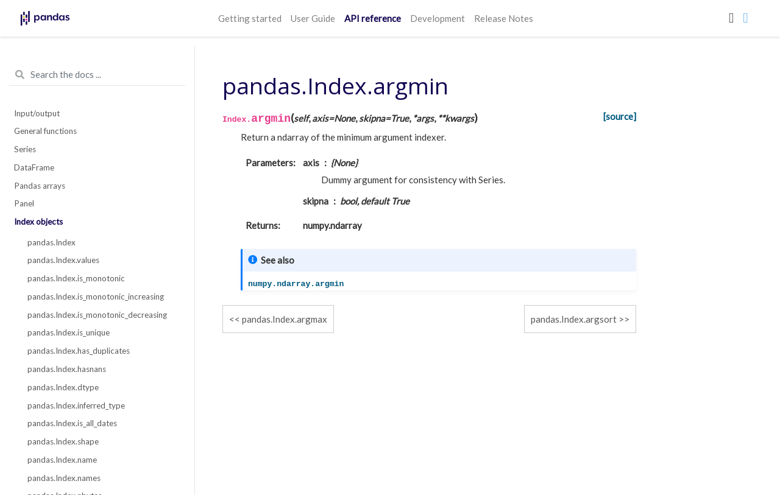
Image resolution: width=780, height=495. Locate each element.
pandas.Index (51, 242)
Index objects (38, 221)
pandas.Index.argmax (284, 319)
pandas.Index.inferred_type (76, 405)
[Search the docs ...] (97, 75)
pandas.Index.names (64, 478)
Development (437, 18)
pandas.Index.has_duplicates (78, 351)
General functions (45, 131)
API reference (372, 18)
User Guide (313, 18)
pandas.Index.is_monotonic (76, 278)
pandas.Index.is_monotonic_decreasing (97, 315)
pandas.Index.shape (63, 441)
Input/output (37, 113)
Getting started (250, 18)
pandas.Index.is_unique (68, 332)
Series (25, 149)
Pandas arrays (39, 186)
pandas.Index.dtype (63, 387)
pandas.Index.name (62, 460)
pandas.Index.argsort (574, 319)
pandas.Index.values (63, 260)
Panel (24, 203)
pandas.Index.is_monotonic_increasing (95, 296)
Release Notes (503, 18)
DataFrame (34, 167)
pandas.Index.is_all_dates (72, 423)
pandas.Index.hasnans (66, 369)
